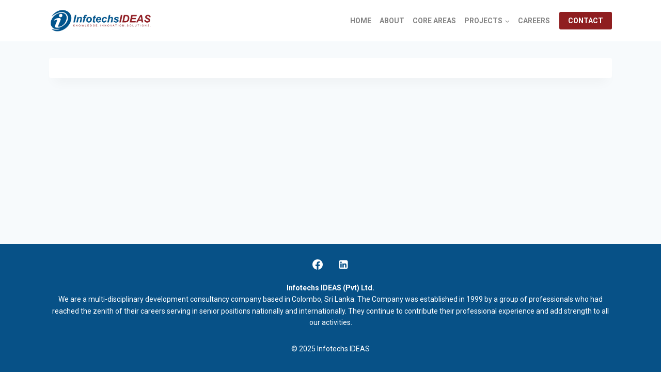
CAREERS (534, 21)
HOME (360, 21)
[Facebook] (317, 264)
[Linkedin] (343, 264)
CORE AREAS (434, 21)
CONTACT (585, 21)
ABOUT (392, 21)
